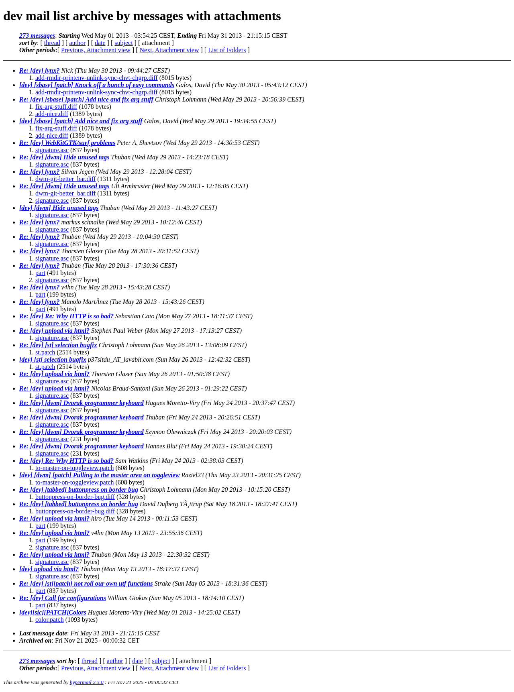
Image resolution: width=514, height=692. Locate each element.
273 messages (37, 35)
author (77, 42)
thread (52, 42)
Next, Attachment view (169, 50)
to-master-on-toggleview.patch (74, 467)
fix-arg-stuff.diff (56, 106)
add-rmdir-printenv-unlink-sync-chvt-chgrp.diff (96, 77)
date (100, 42)
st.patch (45, 352)
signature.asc (52, 150)
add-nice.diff (51, 113)
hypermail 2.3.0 (87, 682)
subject (123, 42)
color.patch (49, 619)
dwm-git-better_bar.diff (65, 178)
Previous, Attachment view (96, 50)
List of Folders (227, 50)
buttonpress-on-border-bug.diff (75, 496)
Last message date (43, 633)
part (40, 272)
